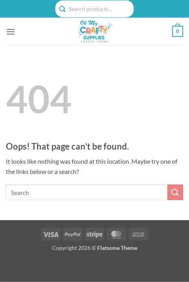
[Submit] (175, 192)
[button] (10, 31)
